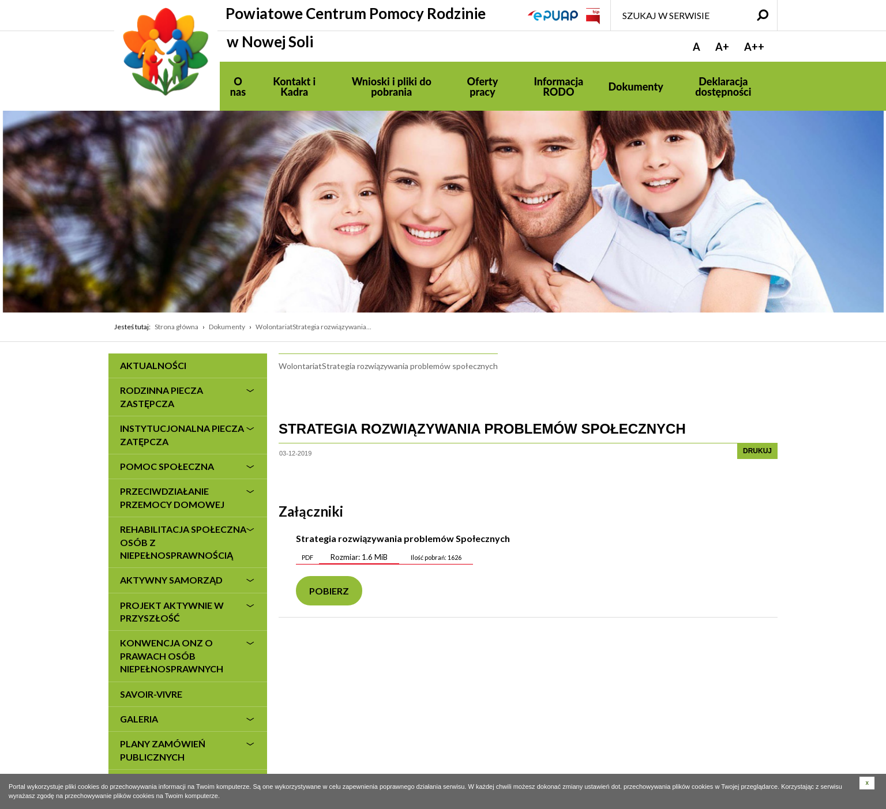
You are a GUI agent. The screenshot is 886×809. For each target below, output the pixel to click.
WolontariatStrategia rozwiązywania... (313, 326)
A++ (754, 46)
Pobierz (329, 590)
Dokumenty (227, 326)
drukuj (757, 451)
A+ (722, 46)
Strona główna (176, 326)
